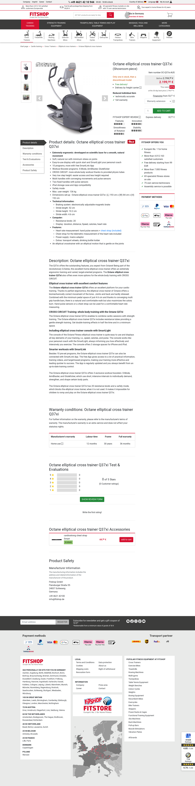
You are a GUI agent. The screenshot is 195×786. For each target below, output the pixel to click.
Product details (30, 144)
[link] (145, 208)
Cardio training (30, 26)
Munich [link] (64, 685)
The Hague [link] (48, 717)
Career (41, 2)
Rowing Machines (136, 672)
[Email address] (38, 622)
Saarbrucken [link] (27, 690)
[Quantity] (149, 112)
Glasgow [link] (26, 703)
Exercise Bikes (134, 666)
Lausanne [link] (38, 727)
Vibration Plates (135, 732)
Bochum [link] (55, 673)
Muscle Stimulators (137, 729)
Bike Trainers (134, 705)
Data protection (105, 662)
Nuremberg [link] (35, 687)
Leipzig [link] (41, 685)
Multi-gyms (133, 676)
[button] (39, 100)
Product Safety (30, 172)
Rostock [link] (54, 687)
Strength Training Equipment (56, 26)
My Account (166, 2)
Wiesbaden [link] (56, 690)
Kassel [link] (60, 682)
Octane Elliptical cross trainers (90, 48)
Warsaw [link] (25, 755)
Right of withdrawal (107, 669)
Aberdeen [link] (26, 700)
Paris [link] (29, 741)
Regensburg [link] (45, 687)
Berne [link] (30, 727)
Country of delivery (137, 2)
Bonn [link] (62, 673)
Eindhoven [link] (58, 717)
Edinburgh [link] (62, 700)
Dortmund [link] (54, 676)
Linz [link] (48, 710)
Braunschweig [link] (36, 676)
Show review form (92, 501)
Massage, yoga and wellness (138, 26)
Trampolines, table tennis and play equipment (97, 26)
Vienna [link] (62, 710)
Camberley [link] (52, 700)
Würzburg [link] (26, 693)
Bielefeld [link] (47, 673)
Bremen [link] (46, 676)
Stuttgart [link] (47, 690)
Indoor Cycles (134, 689)
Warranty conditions (32, 155)
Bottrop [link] (25, 676)
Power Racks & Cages (138, 712)
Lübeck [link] (48, 685)
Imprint (34, 2)
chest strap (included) (111, 232)
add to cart (164, 112)
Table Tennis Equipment (138, 682)
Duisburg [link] (36, 679)
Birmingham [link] (42, 700)
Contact (49, 2)
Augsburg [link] (34, 673)
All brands (133, 737)
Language (153, 2)
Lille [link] (24, 741)
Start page (24, 48)
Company (26, 2)
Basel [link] (24, 727)
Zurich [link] (45, 727)
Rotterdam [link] (37, 720)
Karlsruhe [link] (53, 682)
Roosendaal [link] (27, 720)
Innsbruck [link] (31, 710)
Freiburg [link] (58, 679)
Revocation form (83, 672)
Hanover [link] (34, 682)
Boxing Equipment (136, 695)
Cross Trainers (50, 48)
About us (102, 666)
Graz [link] (24, 710)
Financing (157, 98)
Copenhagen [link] (27, 748)
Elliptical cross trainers (67, 48)
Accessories (28, 166)
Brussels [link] (34, 734)
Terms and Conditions (85, 662)
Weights (132, 692)
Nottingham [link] (54, 703)
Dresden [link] (62, 676)
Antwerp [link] (26, 734)
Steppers (132, 709)
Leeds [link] (33, 700)
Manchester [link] (43, 703)
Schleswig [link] (38, 690)
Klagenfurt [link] (41, 710)
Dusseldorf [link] (27, 679)
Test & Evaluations (31, 161)
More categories (164, 26)
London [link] (34, 703)
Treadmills (133, 669)
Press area (103, 685)
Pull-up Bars (134, 725)
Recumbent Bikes (136, 699)
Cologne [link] (33, 685)
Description (28, 150)
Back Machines (135, 722)
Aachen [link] (25, 673)
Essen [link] (43, 679)
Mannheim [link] (55, 685)
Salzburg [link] (54, 710)
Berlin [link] (41, 673)
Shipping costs (82, 669)
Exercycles (133, 702)
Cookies (79, 666)
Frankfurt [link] (51, 679)
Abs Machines (134, 719)
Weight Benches (135, 685)
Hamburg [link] (26, 682)
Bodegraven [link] (38, 717)
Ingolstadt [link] (43, 682)
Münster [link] (25, 687)
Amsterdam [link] (27, 717)
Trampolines (134, 679)
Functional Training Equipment (141, 715)
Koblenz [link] (25, 685)
